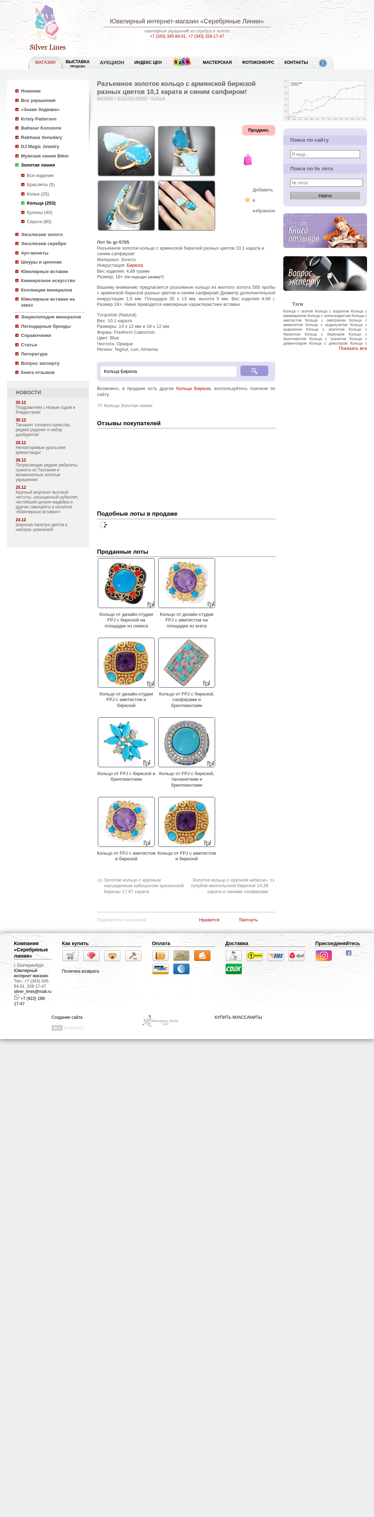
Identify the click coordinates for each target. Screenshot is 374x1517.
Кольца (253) (41, 203)
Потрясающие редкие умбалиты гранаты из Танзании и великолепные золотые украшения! (46, 472)
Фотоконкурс (258, 62)
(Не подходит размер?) (144, 277)
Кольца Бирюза (194, 388)
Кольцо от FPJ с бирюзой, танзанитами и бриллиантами (186, 776)
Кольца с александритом (328, 316)
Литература (34, 353)
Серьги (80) (39, 221)
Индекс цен (148, 62)
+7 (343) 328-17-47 (206, 36)
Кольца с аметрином (325, 320)
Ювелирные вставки (44, 271)
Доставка (236, 943)
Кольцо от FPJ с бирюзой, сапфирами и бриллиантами (186, 696)
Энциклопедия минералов (51, 316)
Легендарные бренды (46, 326)
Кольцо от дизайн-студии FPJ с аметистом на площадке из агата (186, 617)
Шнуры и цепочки (41, 262)
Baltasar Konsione (41, 128)
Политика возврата (80, 971)
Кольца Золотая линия (128, 405)
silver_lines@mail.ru (33, 991)
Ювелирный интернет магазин (31, 973)
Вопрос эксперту (40, 363)
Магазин (105, 98)
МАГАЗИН (45, 62)
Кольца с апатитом (325, 329)
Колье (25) (38, 194)
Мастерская (217, 62)
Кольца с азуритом (332, 311)
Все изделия (40, 175)
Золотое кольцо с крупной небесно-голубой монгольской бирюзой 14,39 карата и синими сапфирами (229, 885)
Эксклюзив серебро (43, 243)
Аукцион (112, 62)
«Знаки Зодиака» (40, 109)
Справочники (36, 335)
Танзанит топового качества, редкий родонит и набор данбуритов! (43, 429)
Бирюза (135, 265)
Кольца (158, 98)
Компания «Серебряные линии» (31, 950)
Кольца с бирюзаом (324, 334)
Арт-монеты (34, 253)
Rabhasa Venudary (41, 137)
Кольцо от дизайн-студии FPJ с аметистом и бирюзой (126, 696)
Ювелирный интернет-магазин (154, 21)
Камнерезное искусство (48, 280)
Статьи (29, 344)
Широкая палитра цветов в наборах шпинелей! (41, 527)
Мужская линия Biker (45, 156)
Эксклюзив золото (42, 234)
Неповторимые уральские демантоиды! (41, 450)
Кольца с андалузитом (326, 325)
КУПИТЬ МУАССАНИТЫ (238, 1017)
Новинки (30, 91)
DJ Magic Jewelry (40, 146)
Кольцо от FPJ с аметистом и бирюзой (126, 853)
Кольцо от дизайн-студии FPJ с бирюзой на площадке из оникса (126, 617)
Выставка (78, 63)
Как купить (75, 943)
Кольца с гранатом (327, 339)
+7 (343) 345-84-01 (168, 36)
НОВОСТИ (28, 392)
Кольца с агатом (298, 311)
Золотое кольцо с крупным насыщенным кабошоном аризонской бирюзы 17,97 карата (144, 885)
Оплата (161, 943)
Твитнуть (248, 919)
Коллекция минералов (46, 290)
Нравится (209, 919)
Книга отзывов (38, 372)
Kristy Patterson (39, 118)
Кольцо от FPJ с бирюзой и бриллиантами (126, 773)
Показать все (353, 348)
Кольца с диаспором (328, 343)
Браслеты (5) (41, 184)
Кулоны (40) (39, 212)
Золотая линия (38, 165)
